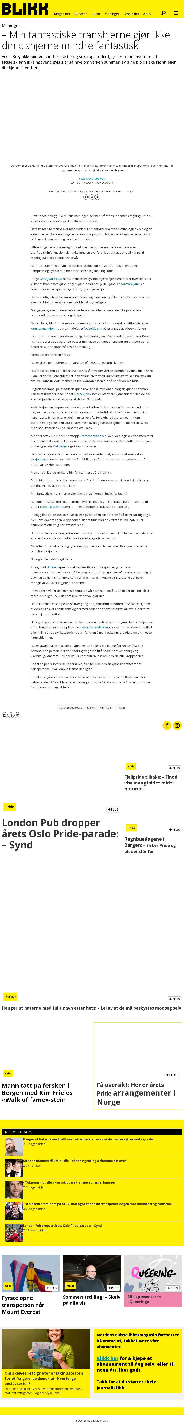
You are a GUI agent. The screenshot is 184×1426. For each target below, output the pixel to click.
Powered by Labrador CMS (92, 1420)
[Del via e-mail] (97, 197)
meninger (106, 707)
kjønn (91, 707)
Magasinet (62, 14)
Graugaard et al (51, 279)
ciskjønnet (38, 459)
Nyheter (80, 14)
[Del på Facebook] (86, 197)
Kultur (95, 14)
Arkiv (147, 14)
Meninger (112, 14)
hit (95, 221)
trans (121, 707)
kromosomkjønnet (93, 436)
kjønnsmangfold (71, 707)
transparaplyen (51, 506)
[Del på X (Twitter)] (92, 197)
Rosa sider (131, 14)
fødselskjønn (93, 328)
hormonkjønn (130, 284)
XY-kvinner (60, 446)
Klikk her (107, 1358)
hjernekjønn (82, 394)
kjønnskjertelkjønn (95, 627)
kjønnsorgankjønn (43, 328)
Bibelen (52, 567)
